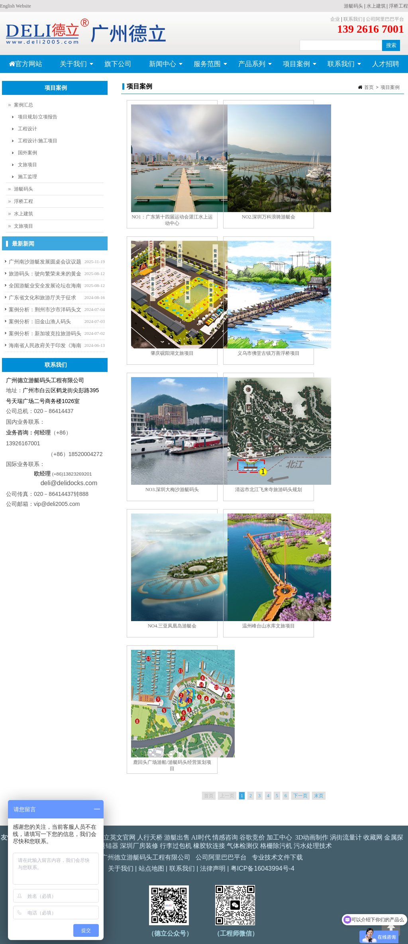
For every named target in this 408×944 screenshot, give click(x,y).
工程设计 (27, 129)
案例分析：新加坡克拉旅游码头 (45, 333)
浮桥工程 (398, 6)
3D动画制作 (312, 837)
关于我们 (72, 66)
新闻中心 (161, 66)
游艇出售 (177, 837)
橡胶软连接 (209, 845)
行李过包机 (176, 845)
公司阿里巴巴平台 (385, 19)
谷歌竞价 (252, 837)
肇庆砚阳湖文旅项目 (172, 353)
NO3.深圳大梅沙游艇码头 (172, 489)
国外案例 (27, 152)
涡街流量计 (346, 837)
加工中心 (279, 837)
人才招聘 (385, 64)
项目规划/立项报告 (37, 117)
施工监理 (27, 176)
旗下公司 (117, 64)
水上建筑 (376, 6)
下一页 (300, 795)
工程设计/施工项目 (37, 141)
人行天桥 (150, 837)
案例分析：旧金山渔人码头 (40, 321)
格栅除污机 (276, 845)
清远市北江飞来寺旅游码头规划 (268, 489)
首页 (369, 87)
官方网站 (25, 64)
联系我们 (353, 19)
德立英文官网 (116, 837)
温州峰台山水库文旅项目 (268, 626)
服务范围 (206, 66)
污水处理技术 (313, 845)
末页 (319, 795)
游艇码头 (353, 6)
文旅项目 (27, 164)
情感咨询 (225, 837)
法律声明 (213, 868)
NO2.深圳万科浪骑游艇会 (268, 217)
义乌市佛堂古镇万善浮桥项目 (268, 353)
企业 (335, 19)
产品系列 (251, 66)
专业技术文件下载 (277, 857)
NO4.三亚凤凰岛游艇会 (172, 626)
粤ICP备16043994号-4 (262, 868)
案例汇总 (23, 105)
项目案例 (295, 66)
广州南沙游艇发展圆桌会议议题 (45, 262)
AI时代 (201, 837)
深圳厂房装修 (139, 845)
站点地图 (151, 868)
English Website (15, 6)
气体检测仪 (243, 845)
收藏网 (372, 837)
